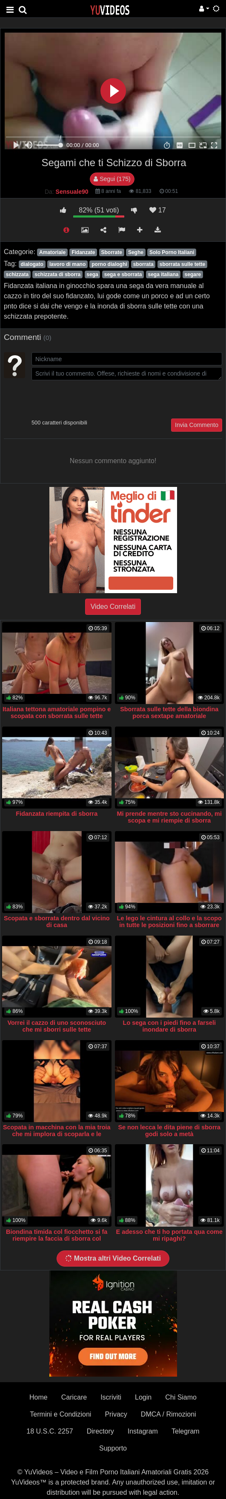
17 (157, 210)
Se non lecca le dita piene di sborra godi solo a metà (169, 1130)
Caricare (74, 1397)
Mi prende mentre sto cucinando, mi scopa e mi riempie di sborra (169, 817)
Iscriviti (110, 1397)
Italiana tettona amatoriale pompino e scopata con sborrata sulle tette (57, 712)
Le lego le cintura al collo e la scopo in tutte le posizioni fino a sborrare (169, 921)
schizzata (17, 274)
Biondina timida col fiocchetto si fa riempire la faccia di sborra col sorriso (56, 1238)
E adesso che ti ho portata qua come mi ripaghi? (169, 1235)
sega (92, 274)
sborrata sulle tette (182, 264)
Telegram (186, 1431)
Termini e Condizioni (60, 1414)
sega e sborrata (123, 274)
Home (38, 1397)
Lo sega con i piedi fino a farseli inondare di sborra (169, 1026)
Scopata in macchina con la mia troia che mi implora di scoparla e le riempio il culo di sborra (57, 1134)
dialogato (31, 264)
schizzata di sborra (57, 274)
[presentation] (96, 398)
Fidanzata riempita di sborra (56, 813)
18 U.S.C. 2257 (49, 1431)
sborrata (143, 264)
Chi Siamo (181, 1397)
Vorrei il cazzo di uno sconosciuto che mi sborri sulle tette (56, 1026)
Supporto (113, 1448)
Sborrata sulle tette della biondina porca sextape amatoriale (169, 712)
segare (193, 274)
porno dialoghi (109, 264)
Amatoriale (52, 252)
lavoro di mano (67, 264)
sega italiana (163, 274)
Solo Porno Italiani (171, 252)
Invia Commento (196, 424)
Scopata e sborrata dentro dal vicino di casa (57, 921)
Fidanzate (83, 252)
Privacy (116, 1414)
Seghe (135, 252)
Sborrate (111, 252)
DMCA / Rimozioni (168, 1414)
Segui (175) (112, 178)
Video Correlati (113, 606)
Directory (100, 1431)
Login (143, 1397)
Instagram (143, 1431)
